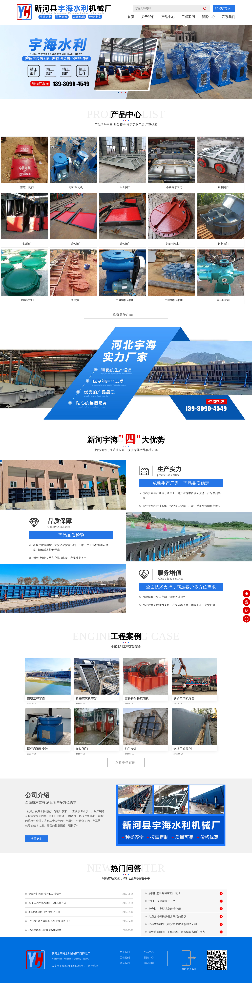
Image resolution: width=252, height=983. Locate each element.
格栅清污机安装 (86, 698)
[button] (31, 56)
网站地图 (149, 963)
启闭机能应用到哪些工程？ (165, 893)
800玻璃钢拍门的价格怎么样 (44, 912)
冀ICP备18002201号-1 (74, 966)
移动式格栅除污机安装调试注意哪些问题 (173, 924)
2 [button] (121, 92)
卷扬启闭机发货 (184, 698)
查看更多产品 (123, 314)
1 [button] (118, 92)
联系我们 (228, 17)
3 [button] (125, 92)
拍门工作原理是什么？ (162, 901)
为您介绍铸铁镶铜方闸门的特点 (167, 916)
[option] (126, 62)
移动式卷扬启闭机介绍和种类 (45, 930)
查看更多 (36, 838)
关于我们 (148, 17)
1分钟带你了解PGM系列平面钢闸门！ (50, 921)
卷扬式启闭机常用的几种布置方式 (47, 903)
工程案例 (188, 17)
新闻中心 (208, 17)
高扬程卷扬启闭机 (137, 698)
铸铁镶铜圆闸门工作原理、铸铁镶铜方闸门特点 (177, 931)
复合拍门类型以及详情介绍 (165, 908)
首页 (131, 17)
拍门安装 (131, 748)
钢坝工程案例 (36, 698)
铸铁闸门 (82, 748)
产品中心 (168, 17)
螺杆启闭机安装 (37, 748)
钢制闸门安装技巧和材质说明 (45, 894)
